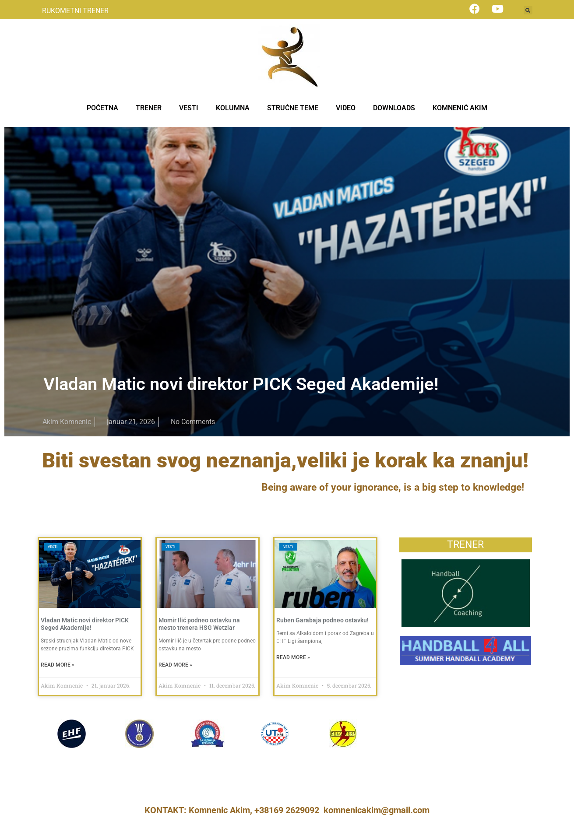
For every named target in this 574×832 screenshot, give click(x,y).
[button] (528, 10)
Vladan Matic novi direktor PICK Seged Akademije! (241, 384)
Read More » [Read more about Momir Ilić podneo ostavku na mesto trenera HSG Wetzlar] (175, 665)
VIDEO (346, 108)
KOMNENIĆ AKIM (460, 108)
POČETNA (102, 108)
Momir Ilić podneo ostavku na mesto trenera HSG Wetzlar (199, 624)
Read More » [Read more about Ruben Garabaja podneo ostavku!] (293, 657)
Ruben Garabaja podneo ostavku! (322, 620)
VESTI (188, 108)
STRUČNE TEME (292, 108)
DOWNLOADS (394, 108)
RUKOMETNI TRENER (75, 11)
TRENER (149, 108)
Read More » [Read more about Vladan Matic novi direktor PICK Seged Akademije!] (57, 665)
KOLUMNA (233, 108)
